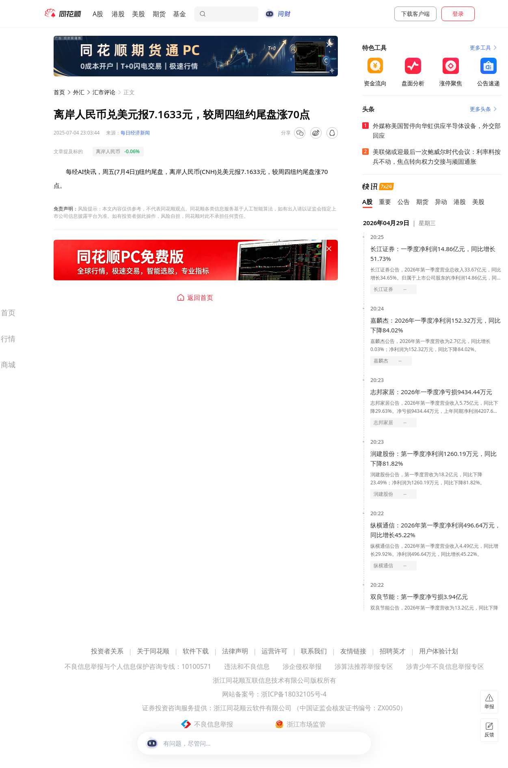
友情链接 (353, 651)
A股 (98, 13)
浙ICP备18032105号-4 (293, 695)
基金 (179, 13)
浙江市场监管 (306, 724)
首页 (59, 92)
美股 (138, 13)
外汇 (78, 92)
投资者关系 (107, 651)
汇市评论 (104, 92)
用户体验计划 (438, 651)
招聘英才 (393, 651)
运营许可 (275, 651)
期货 (159, 13)
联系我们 (314, 651)
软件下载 (196, 651)
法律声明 (235, 651)
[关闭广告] (329, 44)
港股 (118, 13)
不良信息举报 (213, 724)
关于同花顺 (153, 651)
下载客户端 (415, 13)
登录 (458, 13)
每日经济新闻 (135, 132)
